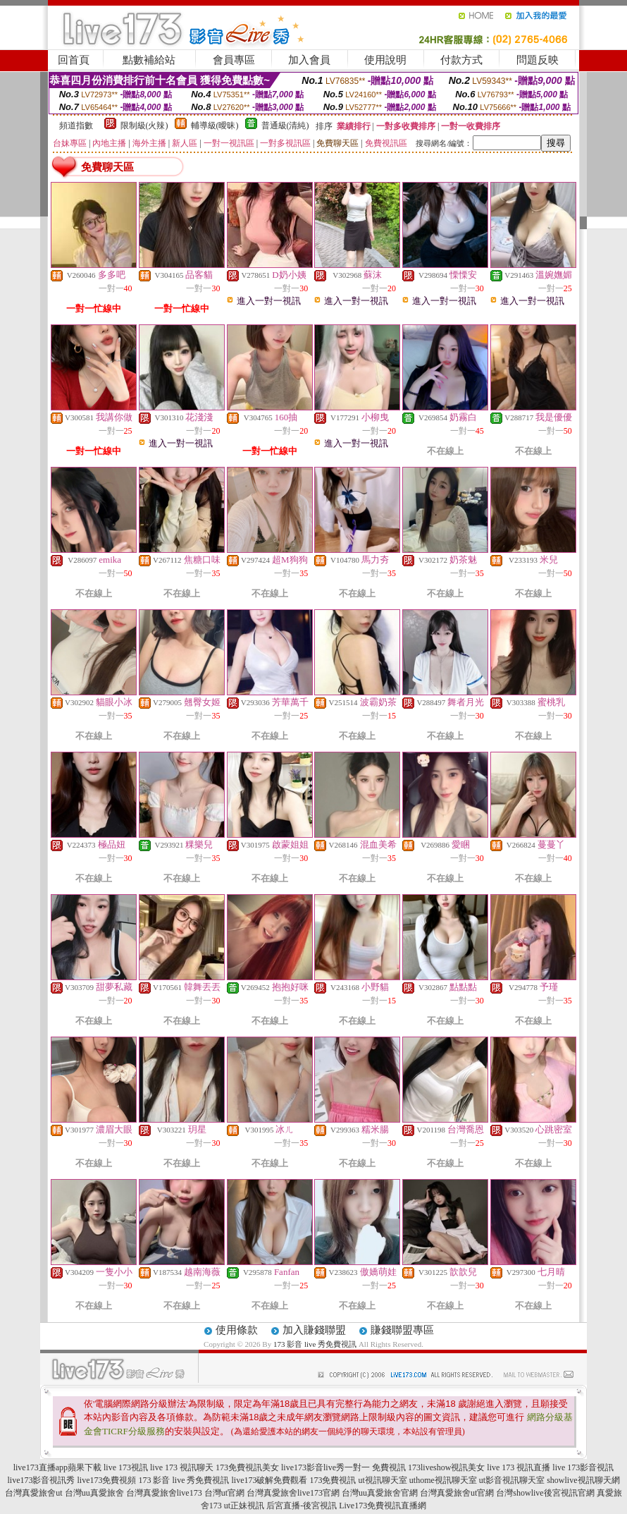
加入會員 (309, 60)
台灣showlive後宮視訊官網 (545, 1493)
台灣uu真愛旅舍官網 (380, 1493)
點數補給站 (149, 60)
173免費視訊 (332, 1480)
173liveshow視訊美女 (446, 1467)
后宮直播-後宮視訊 (301, 1505)
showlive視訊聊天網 (583, 1480)
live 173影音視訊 (583, 1467)
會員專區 (234, 60)
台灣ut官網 (224, 1493)
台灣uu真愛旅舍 (94, 1493)
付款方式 (461, 60)
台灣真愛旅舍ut (33, 1493)
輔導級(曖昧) (215, 125)
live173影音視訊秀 (41, 1480)
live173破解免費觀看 (269, 1480)
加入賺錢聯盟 (314, 1330)
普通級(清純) (285, 125)
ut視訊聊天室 (382, 1480)
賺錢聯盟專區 (402, 1330)
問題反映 (537, 60)
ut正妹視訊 (244, 1505)
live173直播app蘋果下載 (57, 1467)
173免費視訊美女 (247, 1467)
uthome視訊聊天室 (443, 1480)
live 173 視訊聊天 (181, 1467)
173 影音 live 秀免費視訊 (314, 1344)
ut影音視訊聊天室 (512, 1480)
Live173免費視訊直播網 (382, 1505)
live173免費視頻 (106, 1480)
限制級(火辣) (144, 125)
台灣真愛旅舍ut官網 (457, 1493)
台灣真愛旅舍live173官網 (293, 1493)
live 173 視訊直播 (518, 1467)
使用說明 (385, 60)
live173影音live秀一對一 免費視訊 (343, 1467)
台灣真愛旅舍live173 (164, 1493)
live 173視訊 (126, 1467)
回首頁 (73, 60)
